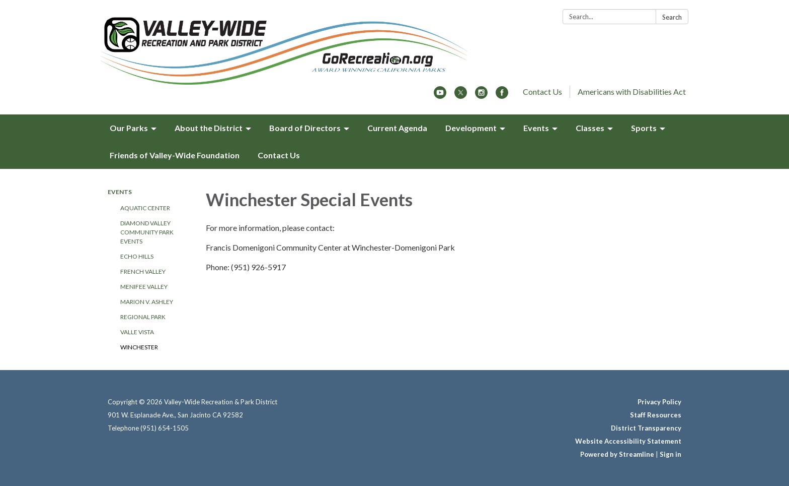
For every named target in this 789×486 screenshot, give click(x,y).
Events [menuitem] (536, 128)
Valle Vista (137, 332)
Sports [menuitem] (644, 128)
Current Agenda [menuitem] (397, 128)
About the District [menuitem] (209, 128)
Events (120, 192)
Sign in (670, 454)
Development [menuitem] (471, 128)
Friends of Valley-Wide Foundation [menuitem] (175, 155)
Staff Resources (655, 415)
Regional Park (143, 317)
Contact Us (542, 91)
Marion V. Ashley (146, 302)
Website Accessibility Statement (628, 441)
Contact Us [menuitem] (279, 155)
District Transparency (646, 428)
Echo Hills (136, 256)
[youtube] (440, 95)
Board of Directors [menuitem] (305, 128)
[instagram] (481, 95)
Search (672, 17)
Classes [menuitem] (590, 128)
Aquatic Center (145, 208)
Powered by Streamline (617, 454)
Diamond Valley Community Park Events (147, 232)
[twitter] (460, 95)
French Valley (143, 271)
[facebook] (502, 95)
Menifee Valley (144, 286)
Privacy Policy (659, 402)
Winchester (139, 347)
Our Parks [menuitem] (129, 128)
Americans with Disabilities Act (632, 91)
